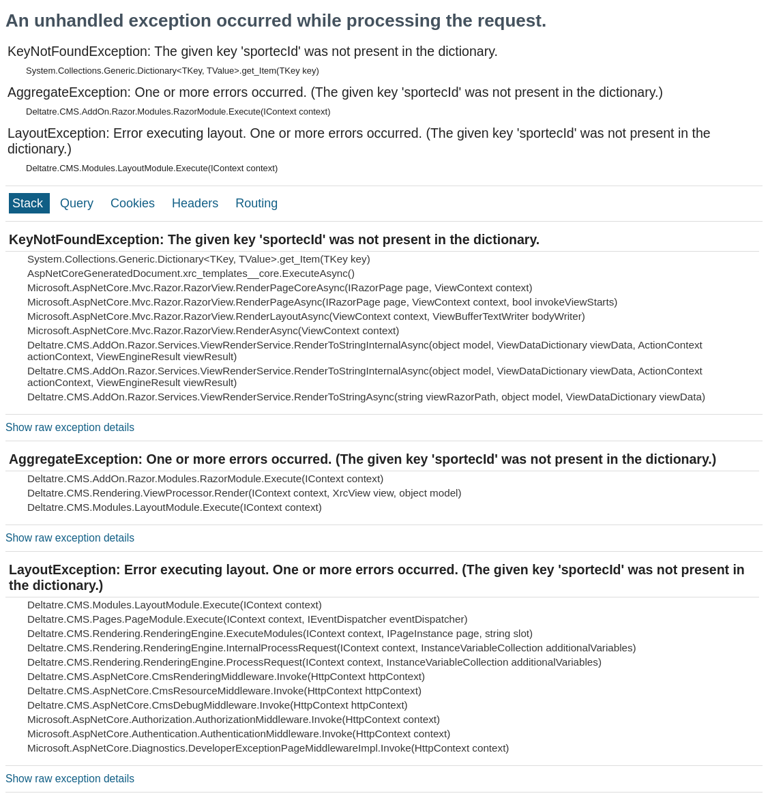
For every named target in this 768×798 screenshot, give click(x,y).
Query (78, 203)
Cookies (134, 203)
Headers (197, 203)
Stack (29, 203)
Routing (256, 203)
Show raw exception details (69, 427)
